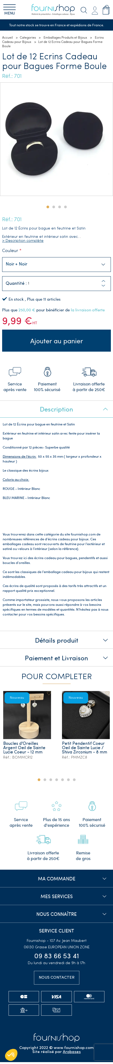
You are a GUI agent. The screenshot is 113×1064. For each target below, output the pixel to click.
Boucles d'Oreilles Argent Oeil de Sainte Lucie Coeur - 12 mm (24, 749)
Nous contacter (57, 979)
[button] (103, 286)
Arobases (72, 1054)
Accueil (7, 37)
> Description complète (23, 241)
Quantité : (16, 283)
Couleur (10, 251)
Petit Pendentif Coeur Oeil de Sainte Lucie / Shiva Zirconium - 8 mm (84, 749)
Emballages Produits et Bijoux (65, 37)
